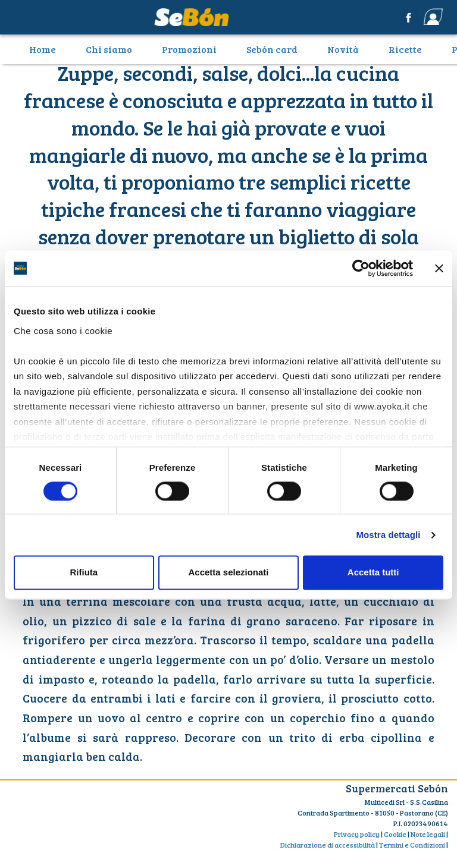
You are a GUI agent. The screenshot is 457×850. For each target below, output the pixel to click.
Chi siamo (109, 49)
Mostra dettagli (388, 535)
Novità (343, 49)
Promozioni (189, 49)
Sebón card (272, 49)
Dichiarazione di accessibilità (327, 844)
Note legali (428, 834)
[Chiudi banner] (439, 268)
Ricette (405, 49)
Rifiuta (84, 573)
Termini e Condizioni (412, 844)
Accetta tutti (373, 573)
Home (47, 48)
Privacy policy (357, 834)
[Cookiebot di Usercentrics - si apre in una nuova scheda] (361, 268)
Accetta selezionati (228, 573)
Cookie (395, 834)
